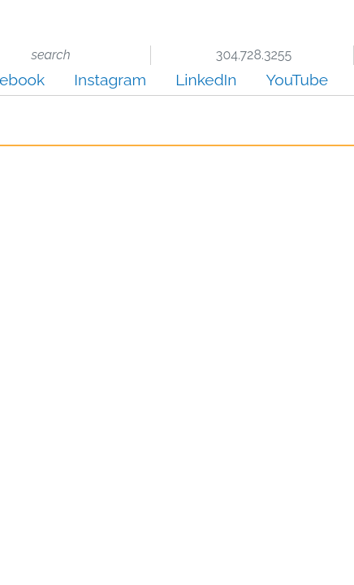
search (49, 55)
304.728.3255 (252, 55)
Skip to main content (0, 13)
